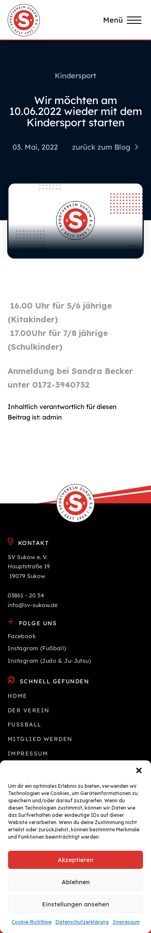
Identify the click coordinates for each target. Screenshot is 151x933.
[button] (139, 770)
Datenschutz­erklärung (82, 922)
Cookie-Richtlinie (32, 922)
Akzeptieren (75, 860)
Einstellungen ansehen (75, 904)
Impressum (126, 922)
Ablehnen (76, 882)
